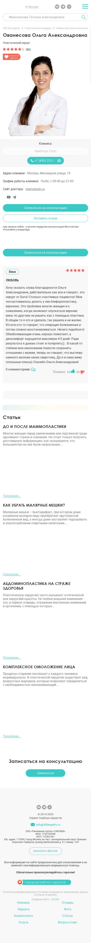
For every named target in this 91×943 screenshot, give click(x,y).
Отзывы (67, 902)
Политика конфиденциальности (20, 892)
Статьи (67, 916)
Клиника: (45, 143)
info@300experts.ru (48, 824)
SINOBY (55, 899)
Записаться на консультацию (45, 208)
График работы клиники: (21, 181)
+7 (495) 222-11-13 (47, 160)
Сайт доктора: (13, 189)
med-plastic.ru (35, 189)
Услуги (23, 922)
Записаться (45, 773)
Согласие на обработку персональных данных (63, 892)
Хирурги (23, 909)
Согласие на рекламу (45, 894)
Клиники (23, 902)
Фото (67, 909)
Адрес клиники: (14, 173)
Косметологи (23, 916)
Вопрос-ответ (67, 922)
